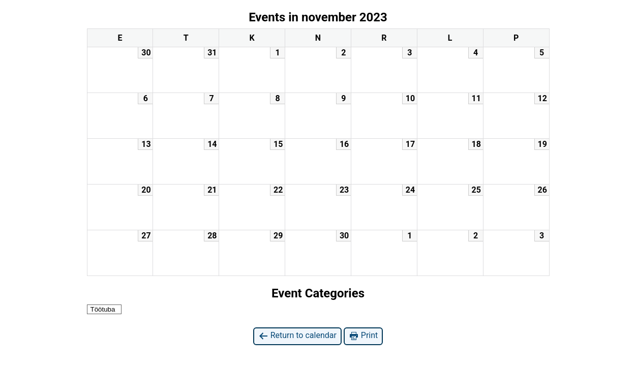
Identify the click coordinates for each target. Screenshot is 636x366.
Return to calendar (297, 335)
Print (363, 335)
